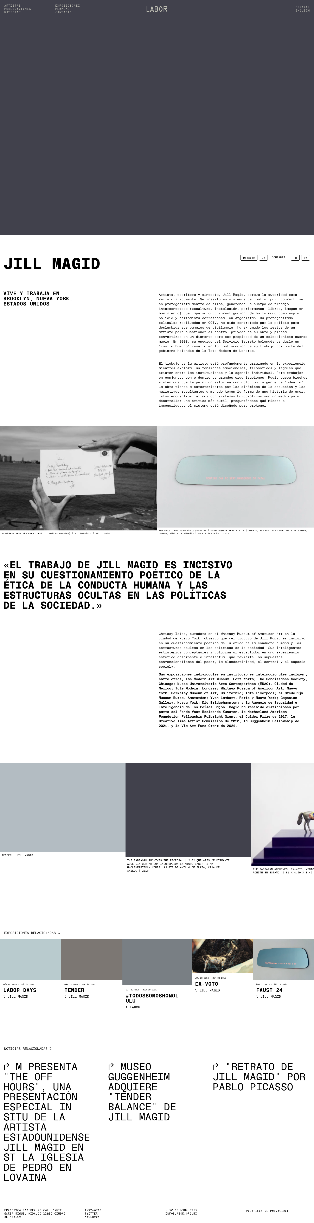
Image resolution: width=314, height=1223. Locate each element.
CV (263, 257)
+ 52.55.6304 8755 (181, 1210)
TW (305, 257)
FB (295, 257)
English (302, 10)
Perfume (62, 9)
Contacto (63, 12)
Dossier (249, 257)
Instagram (93, 1210)
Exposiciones (67, 5)
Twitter (91, 1214)
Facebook (92, 1217)
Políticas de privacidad (267, 1211)
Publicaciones (17, 9)
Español (302, 7)
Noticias (12, 12)
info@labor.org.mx (181, 1214)
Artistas (12, 5)
